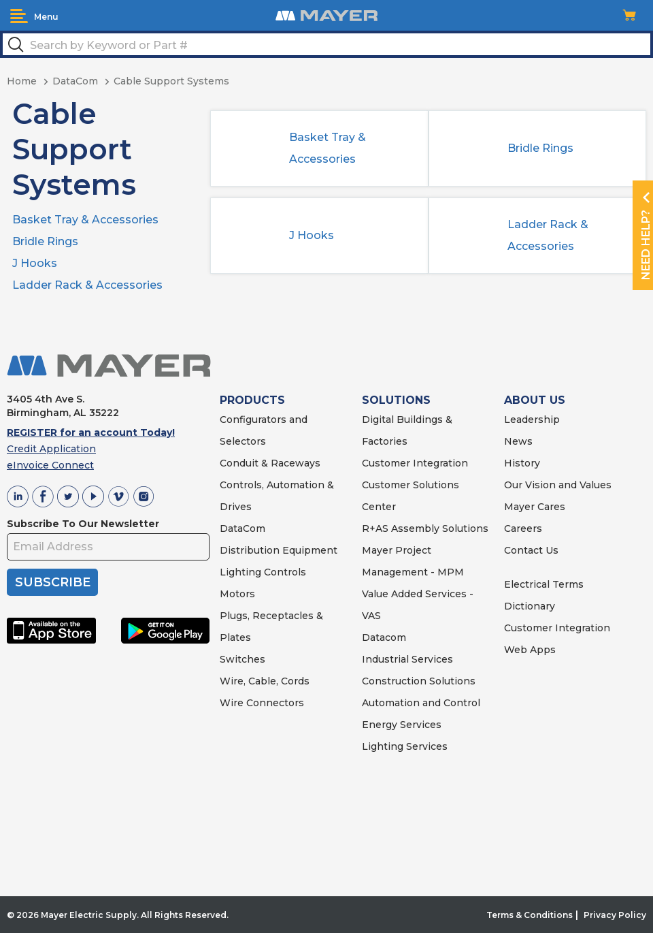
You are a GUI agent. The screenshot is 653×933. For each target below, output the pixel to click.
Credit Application (51, 449)
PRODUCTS (252, 400)
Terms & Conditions (529, 915)
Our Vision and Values (558, 485)
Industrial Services (407, 659)
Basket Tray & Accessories (85, 219)
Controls (283, 572)
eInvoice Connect (50, 465)
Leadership (532, 419)
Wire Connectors (262, 703)
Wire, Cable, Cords (264, 681)
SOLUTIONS (396, 400)
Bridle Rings (45, 241)
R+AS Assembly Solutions (425, 528)
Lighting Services (405, 746)
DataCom (242, 528)
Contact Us (531, 550)
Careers (523, 528)
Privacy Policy (615, 915)
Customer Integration (415, 463)
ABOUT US (534, 400)
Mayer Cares (534, 507)
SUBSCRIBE (52, 582)
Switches (242, 659)
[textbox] (326, 44)
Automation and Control (421, 703)
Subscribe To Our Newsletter (83, 524)
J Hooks (34, 263)
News (518, 441)
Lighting (240, 572)
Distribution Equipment (278, 550)
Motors (237, 594)
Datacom (384, 637)
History (522, 463)
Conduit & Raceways (270, 463)
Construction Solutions (418, 681)
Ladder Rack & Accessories (87, 285)
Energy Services (401, 724)
